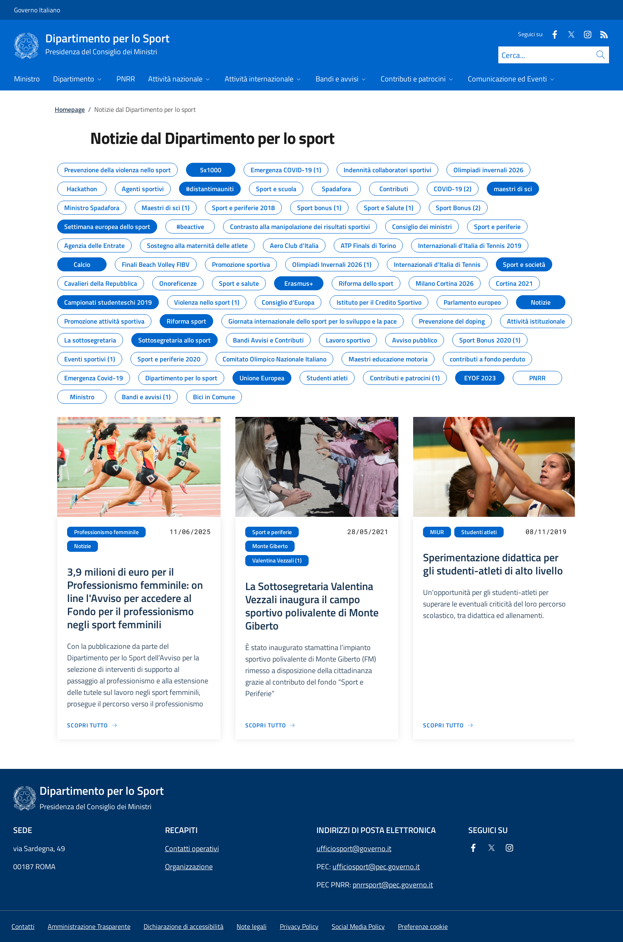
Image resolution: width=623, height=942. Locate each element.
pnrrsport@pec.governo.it (393, 884)
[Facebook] (551, 33)
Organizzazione (189, 866)
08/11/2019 (546, 531)
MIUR (437, 532)
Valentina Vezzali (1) (277, 560)
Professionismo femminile (106, 532)
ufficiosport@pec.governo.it (376, 866)
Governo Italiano (37, 10)
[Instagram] (584, 33)
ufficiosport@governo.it (353, 848)
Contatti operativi (192, 848)
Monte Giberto (270, 546)
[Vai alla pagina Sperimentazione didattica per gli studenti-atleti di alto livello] (448, 725)
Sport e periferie (272, 532)
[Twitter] (568, 33)
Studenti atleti (479, 532)
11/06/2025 (190, 531)
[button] (423, 926)
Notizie (82, 546)
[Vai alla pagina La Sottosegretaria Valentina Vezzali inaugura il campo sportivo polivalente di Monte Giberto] (270, 725)
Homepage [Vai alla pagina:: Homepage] (70, 109)
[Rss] (601, 33)
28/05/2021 (367, 531)
